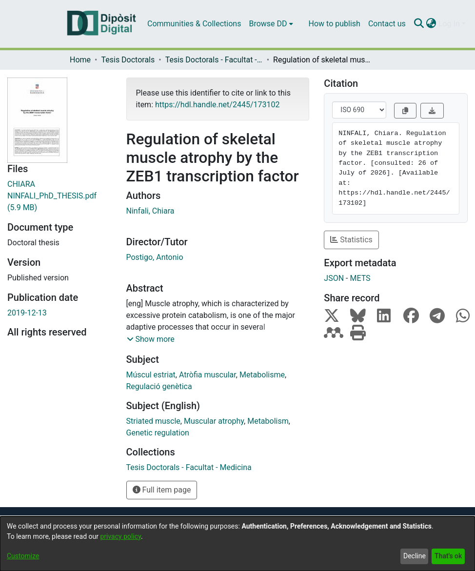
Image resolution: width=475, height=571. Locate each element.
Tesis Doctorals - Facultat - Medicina (214, 59)
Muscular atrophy (214, 421)
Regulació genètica (159, 386)
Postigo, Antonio (154, 257)
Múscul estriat (151, 374)
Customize (23, 556)
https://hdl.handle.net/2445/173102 (217, 104)
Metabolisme (262, 374)
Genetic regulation (157, 432)
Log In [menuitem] (449, 23)
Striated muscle (153, 421)
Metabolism (268, 421)
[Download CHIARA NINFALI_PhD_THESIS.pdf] (59, 196)
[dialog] (237, 543)
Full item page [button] (162, 489)
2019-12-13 (27, 312)
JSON (334, 278)
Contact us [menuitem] (387, 23)
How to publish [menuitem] (334, 23)
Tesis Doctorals (128, 59)
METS (360, 278)
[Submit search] (419, 24)
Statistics (351, 239)
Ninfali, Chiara (150, 211)
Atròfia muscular (207, 374)
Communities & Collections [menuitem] (194, 23)
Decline (414, 556)
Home (80, 59)
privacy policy (120, 536)
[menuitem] (271, 24)
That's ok (448, 556)
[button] (150, 339)
